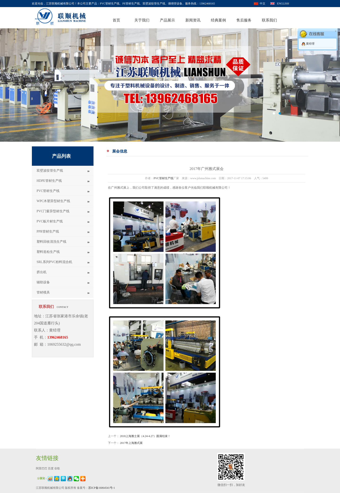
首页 (116, 20)
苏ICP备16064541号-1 (101, 487)
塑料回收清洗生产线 (51, 241)
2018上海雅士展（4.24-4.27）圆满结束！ (145, 436)
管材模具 (43, 292)
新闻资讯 (192, 20)
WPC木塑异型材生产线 (53, 201)
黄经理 (310, 43)
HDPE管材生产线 (49, 181)
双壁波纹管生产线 (50, 170)
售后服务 (243, 20)
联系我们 (269, 20)
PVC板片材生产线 (50, 221)
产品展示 (167, 20)
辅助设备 (43, 282)
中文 (262, 3)
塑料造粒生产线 (48, 252)
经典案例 (218, 20)
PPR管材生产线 (48, 231)
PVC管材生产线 (48, 191)
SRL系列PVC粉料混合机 (54, 262)
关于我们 (141, 20)
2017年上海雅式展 (131, 443)
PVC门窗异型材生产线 (53, 211)
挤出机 (42, 272)
